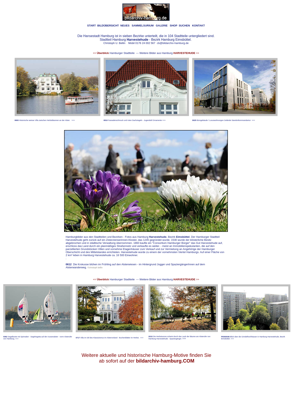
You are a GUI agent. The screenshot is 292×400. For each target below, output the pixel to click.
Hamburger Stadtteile (114, 53)
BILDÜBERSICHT (108, 25)
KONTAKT (198, 25)
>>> (73, 120)
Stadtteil (106, 39)
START (91, 25)
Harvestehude (158, 236)
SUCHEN (184, 25)
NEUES (125, 25)
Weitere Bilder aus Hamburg (169, 53)
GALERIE (162, 25)
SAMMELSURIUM (143, 25)
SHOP (173, 25)
